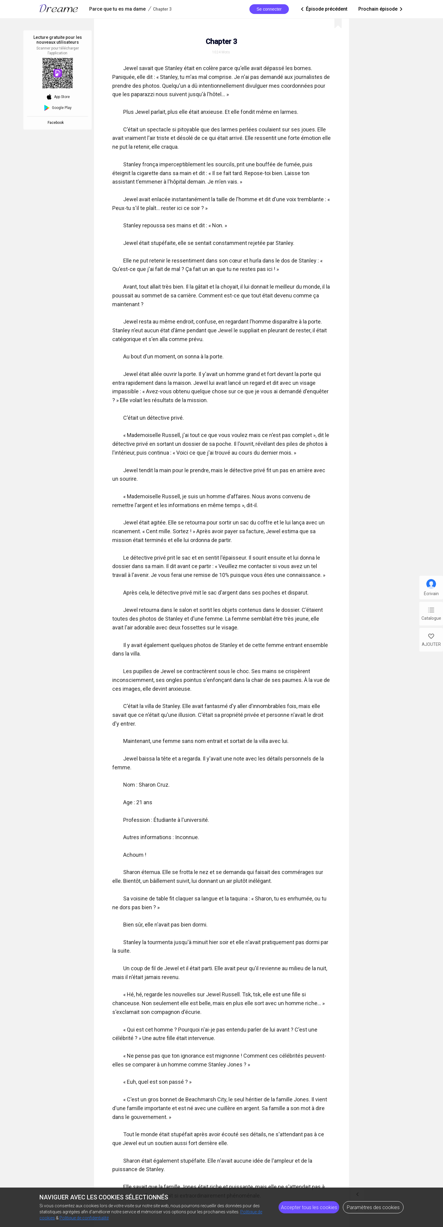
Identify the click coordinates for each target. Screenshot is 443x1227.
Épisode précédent (323, 9)
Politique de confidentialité (84, 1217)
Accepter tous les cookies (309, 1207)
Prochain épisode (381, 9)
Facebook (57, 122)
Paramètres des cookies (373, 1207)
